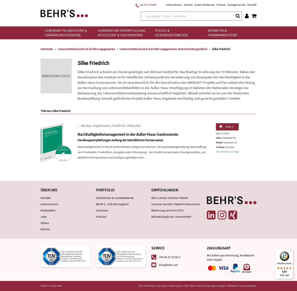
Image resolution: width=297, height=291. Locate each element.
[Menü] (291, 251)
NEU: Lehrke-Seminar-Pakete (169, 198)
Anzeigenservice (236, 4)
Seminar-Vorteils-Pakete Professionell (175, 204)
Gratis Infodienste (205, 4)
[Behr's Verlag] (64, 13)
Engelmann (101, 125)
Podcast (221, 4)
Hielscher (134, 125)
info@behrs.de (168, 265)
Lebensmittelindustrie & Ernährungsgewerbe (66, 32)
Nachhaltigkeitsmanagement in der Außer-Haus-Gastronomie (127, 134)
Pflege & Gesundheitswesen (171, 32)
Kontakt (251, 4)
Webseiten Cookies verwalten (241, 285)
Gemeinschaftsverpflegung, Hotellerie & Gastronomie (122, 32)
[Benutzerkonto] (247, 16)
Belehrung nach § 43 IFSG (167, 210)
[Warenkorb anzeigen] (254, 16)
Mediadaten (48, 210)
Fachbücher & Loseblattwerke (115, 198)
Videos (45, 223)
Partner (45, 229)
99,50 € (226, 126)
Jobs (44, 216)
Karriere (188, 4)
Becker (86, 125)
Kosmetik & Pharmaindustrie (222, 32)
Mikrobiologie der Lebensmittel (171, 216)
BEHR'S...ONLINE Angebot (112, 204)
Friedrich (118, 125)
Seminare (102, 210)
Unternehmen (174, 4)
